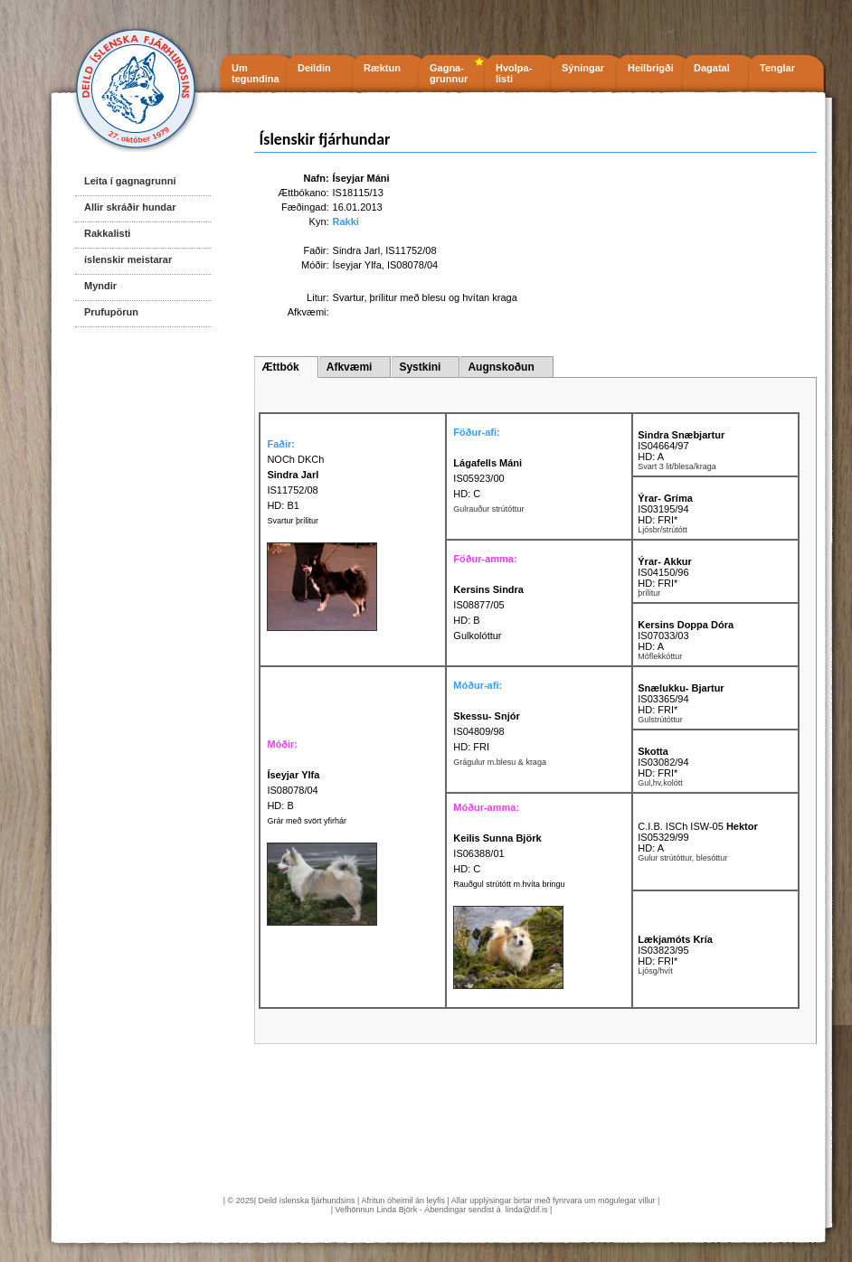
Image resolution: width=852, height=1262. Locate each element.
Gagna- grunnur (449, 73)
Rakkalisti (107, 233)
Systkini (419, 367)
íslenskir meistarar (128, 259)
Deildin (314, 67)
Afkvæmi (350, 367)
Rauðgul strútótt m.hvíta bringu (508, 884)
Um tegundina (255, 73)
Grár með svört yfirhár (306, 820)
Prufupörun (111, 311)
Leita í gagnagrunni (129, 180)
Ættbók (279, 367)
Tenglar (777, 67)
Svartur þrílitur (292, 520)
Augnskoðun (501, 367)
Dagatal (712, 67)
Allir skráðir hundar (129, 207)
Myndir (100, 285)
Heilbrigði (651, 67)
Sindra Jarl (357, 250)
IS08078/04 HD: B (293, 790)
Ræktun (382, 67)
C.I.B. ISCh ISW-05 (697, 826)
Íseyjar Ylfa (357, 264)
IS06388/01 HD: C (497, 853)
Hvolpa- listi (514, 73)
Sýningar (583, 67)
